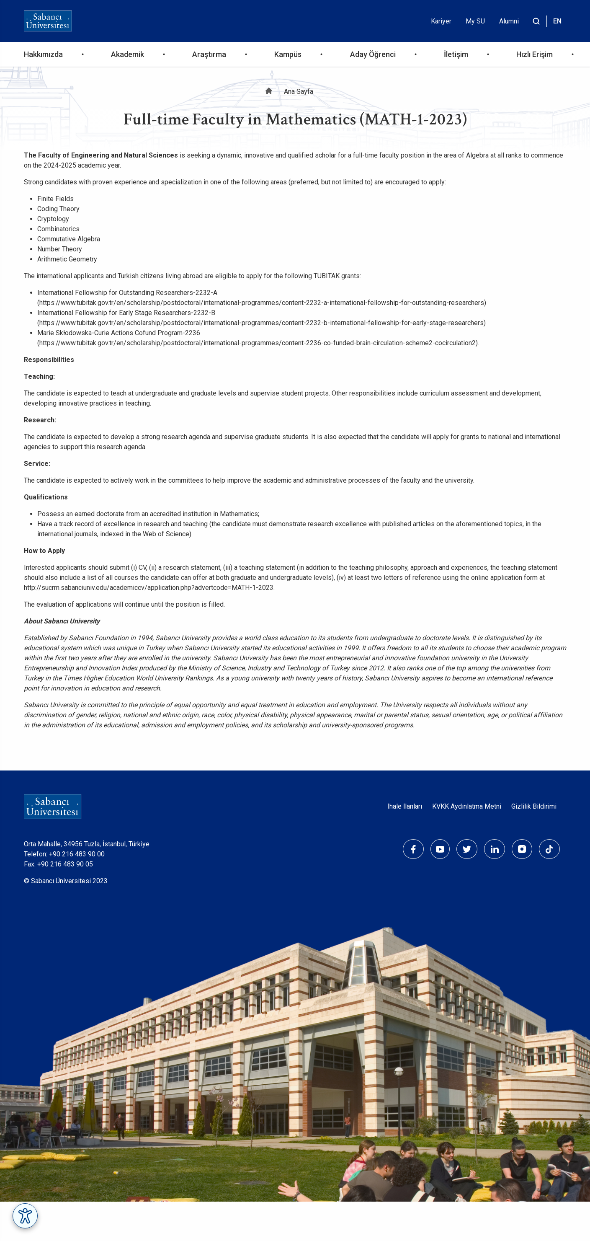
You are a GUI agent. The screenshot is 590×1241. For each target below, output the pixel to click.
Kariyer (441, 21)
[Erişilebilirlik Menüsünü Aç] (25, 1215)
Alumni (509, 21)
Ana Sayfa (298, 92)
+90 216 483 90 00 (77, 854)
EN (557, 21)
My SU (475, 21)
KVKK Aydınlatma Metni (466, 806)
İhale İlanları (405, 806)
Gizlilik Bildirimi (534, 806)
